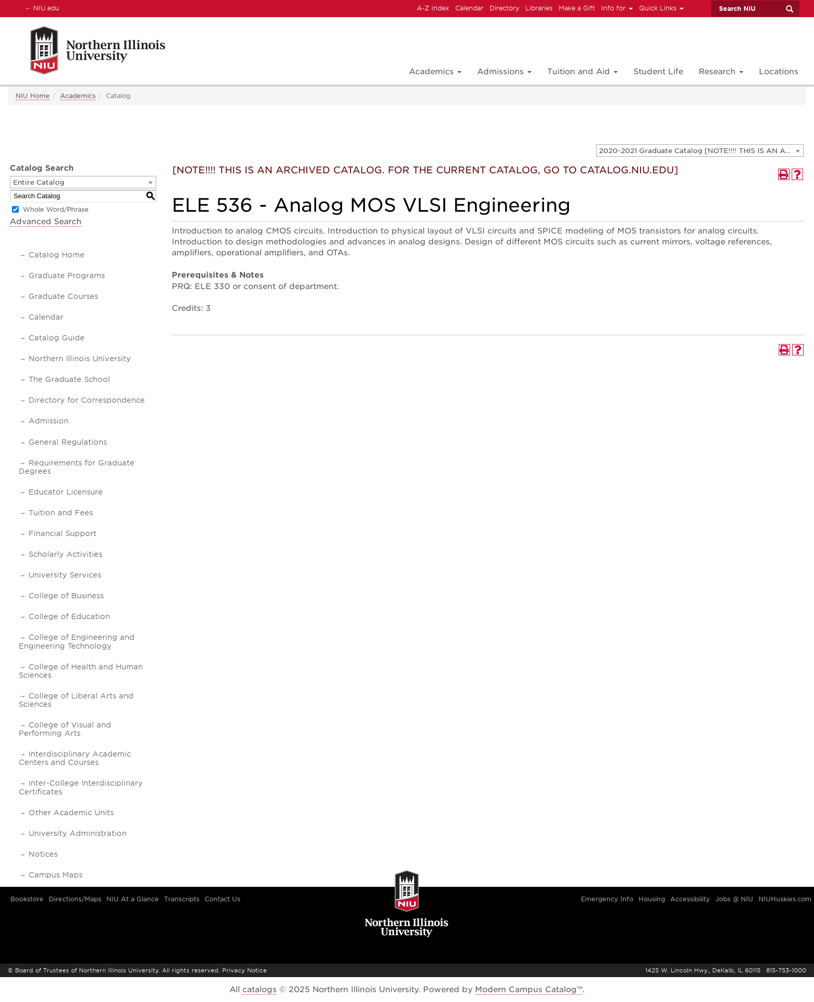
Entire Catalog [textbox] (38, 182)
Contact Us (222, 899)
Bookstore (27, 899)
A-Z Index (433, 8)
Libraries (538, 8)
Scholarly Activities (65, 554)
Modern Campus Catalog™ (528, 989)
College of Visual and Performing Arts (65, 729)
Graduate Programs (67, 275)
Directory (504, 8)
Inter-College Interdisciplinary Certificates (81, 787)
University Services (65, 575)
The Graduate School (69, 379)
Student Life (658, 71)
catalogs (259, 989)
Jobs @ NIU (734, 899)
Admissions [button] (504, 71)
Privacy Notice (244, 970)
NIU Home (33, 96)
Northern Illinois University (80, 358)
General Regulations (68, 442)
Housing (652, 899)
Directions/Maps (75, 899)
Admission (49, 421)
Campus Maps (56, 875)
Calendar (469, 8)
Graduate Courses (63, 296)
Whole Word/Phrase (56, 209)
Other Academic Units (71, 812)
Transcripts (181, 899)
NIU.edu (40, 8)
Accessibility (690, 899)
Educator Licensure (66, 492)
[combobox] (700, 150)
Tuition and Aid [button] (582, 71)
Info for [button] (617, 8)
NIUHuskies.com (784, 899)
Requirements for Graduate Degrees (76, 467)
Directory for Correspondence (87, 400)
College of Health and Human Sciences (81, 671)
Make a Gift (577, 8)
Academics (78, 96)
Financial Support (63, 533)
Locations (778, 71)
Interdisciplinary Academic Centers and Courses (75, 758)
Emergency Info (607, 899)
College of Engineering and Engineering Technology (76, 641)
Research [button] (721, 71)
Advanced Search (46, 221)
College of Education (69, 616)
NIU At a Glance (132, 899)
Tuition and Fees (61, 513)
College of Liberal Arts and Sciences (76, 700)
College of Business (66, 596)
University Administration (78, 833)
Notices (43, 854)
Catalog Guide (57, 338)
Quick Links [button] (661, 8)
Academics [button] (435, 71)
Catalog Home (57, 255)
